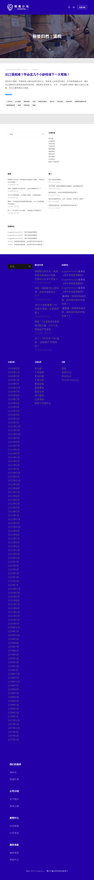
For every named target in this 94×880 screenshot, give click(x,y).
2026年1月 (13, 384)
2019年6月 (13, 650)
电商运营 (69, 101)
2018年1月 (13, 716)
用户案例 (52, 157)
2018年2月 (13, 712)
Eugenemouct (13, 232)
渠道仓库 (52, 154)
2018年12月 (14, 674)
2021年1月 (13, 585)
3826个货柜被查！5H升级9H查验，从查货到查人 (25, 195)
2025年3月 (14, 414)
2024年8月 (14, 442)
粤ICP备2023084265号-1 (57, 871)
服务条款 (14, 852)
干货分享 (34, 70)
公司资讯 (14, 833)
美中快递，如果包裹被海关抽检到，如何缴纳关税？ (66, 186)
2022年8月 (14, 534)
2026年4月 (14, 372)
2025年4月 (14, 411)
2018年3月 (13, 708)
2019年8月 (13, 643)
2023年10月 (14, 480)
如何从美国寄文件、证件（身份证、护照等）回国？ (66, 199)
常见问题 (52, 144)
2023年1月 (13, 515)
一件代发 (9, 101)
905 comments (54, 195)
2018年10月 (14, 681)
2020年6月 (14, 608)
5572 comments (54, 182)
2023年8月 (14, 488)
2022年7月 (14, 538)
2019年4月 (13, 658)
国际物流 (27, 101)
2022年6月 (14, 542)
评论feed (66, 376)
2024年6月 (14, 449)
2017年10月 (14, 728)
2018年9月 (13, 685)
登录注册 (14, 806)
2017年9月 (13, 732)
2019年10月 (14, 635)
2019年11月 (13, 631)
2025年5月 (13, 407)
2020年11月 (14, 592)
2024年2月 (14, 465)
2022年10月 (14, 527)
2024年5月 (14, 453)
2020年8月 (14, 600)
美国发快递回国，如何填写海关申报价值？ (63, 205)
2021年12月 (14, 558)
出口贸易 (18, 101)
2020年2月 (14, 619)
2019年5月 (13, 654)
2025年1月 (13, 422)
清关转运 (60, 101)
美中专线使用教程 (55, 179)
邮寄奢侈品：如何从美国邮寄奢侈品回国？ (63, 192)
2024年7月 (14, 445)
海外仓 (52, 101)
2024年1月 (13, 469)
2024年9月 (14, 438)
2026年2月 (14, 380)
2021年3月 (13, 577)
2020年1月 (13, 623)
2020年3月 (14, 616)
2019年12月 (14, 627)
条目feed (66, 372)
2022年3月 (14, 554)
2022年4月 (14, 550)
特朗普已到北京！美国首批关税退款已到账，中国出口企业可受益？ (46, 275)
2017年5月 (13, 735)
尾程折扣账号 (43, 101)
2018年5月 (13, 701)
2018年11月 (13, 677)
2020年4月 (14, 612)
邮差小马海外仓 (54, 162)
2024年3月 (14, 461)
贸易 (19, 105)
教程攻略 (52, 149)
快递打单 (14, 779)
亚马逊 (51, 138)
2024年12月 (14, 426)
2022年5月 (14, 546)
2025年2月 (14, 418)
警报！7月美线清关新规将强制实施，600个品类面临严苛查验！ (47, 325)
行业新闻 (14, 826)
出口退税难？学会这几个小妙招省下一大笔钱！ (37, 74)
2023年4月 (14, 503)
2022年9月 (14, 530)
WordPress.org (70, 380)
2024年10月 (14, 434)
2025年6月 (14, 403)
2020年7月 (14, 604)
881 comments (54, 201)
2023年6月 (14, 496)
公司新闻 (52, 141)
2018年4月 (13, 705)
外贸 (34, 101)
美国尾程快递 (10, 105)
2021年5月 (13, 569)
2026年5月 (14, 368)
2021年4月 (13, 573)
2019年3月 (13, 662)
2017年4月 (13, 739)
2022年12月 (14, 519)
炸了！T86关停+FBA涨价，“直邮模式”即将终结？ (25, 210)
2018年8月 (13, 689)
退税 (34, 105)
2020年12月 (14, 588)
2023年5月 (14, 500)
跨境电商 (27, 105)
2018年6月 (13, 697)
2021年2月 (13, 581)
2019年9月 (13, 639)
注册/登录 (82, 7)
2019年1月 (13, 670)
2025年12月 (14, 387)
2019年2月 (13, 666)
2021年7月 (13, 561)
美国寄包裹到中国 (80, 101)
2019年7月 (13, 646)
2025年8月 (14, 395)
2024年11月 (14, 430)
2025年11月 (14, 391)
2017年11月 (13, 724)
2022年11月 (14, 523)
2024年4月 (14, 457)
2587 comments (55, 189)
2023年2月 (14, 511)
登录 (64, 368)
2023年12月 (14, 472)
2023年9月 (14, 484)
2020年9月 (14, 596)
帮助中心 (14, 859)
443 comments (54, 208)
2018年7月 (13, 693)
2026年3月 (14, 376)
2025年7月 (14, 399)
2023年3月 (14, 507)
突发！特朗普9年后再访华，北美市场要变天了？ (24, 189)
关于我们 (14, 799)
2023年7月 (14, 492)
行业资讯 (52, 159)
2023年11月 (14, 476)
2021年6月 (13, 565)
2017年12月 (14, 720)
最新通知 (52, 151)
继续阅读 (8, 94)
